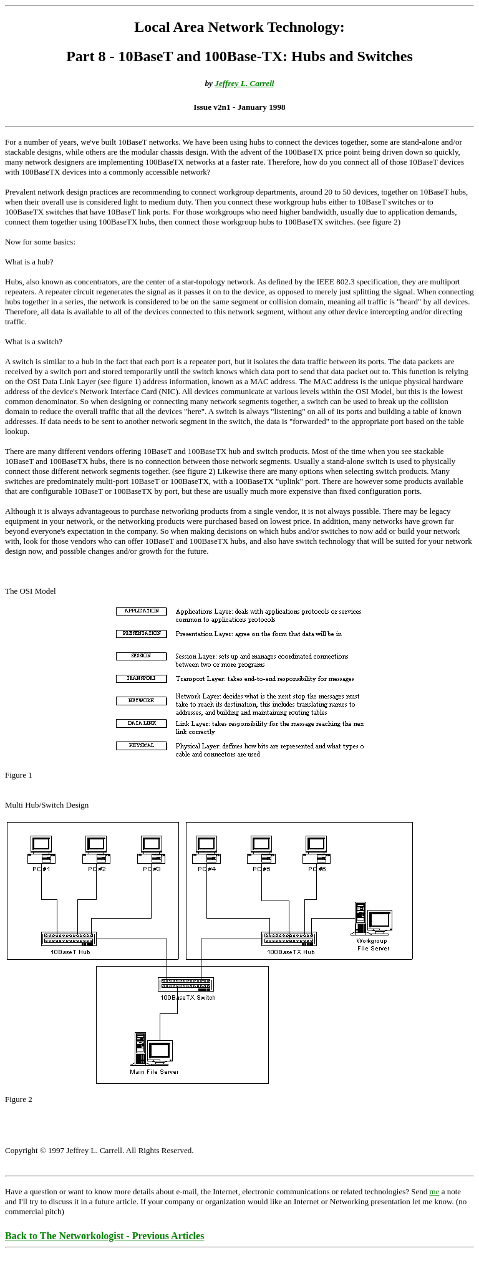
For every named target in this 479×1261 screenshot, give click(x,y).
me (434, 1191)
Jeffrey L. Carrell (244, 83)
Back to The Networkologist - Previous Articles (104, 1235)
